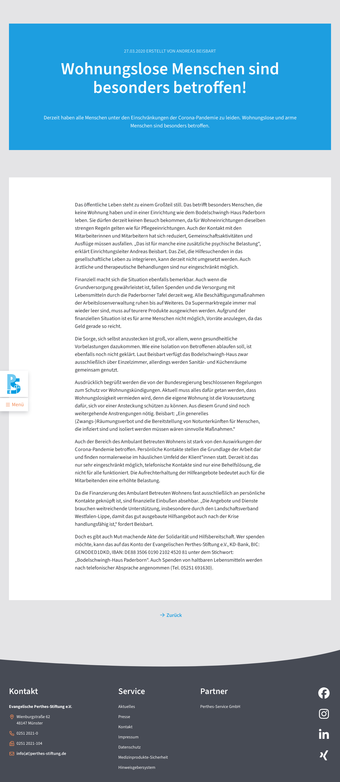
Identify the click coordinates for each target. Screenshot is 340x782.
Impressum (128, 737)
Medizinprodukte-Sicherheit (143, 757)
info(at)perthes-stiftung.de (41, 754)
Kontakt (125, 727)
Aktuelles (126, 707)
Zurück (171, 615)
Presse (124, 717)
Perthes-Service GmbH (220, 707)
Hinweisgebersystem (136, 767)
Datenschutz (129, 747)
